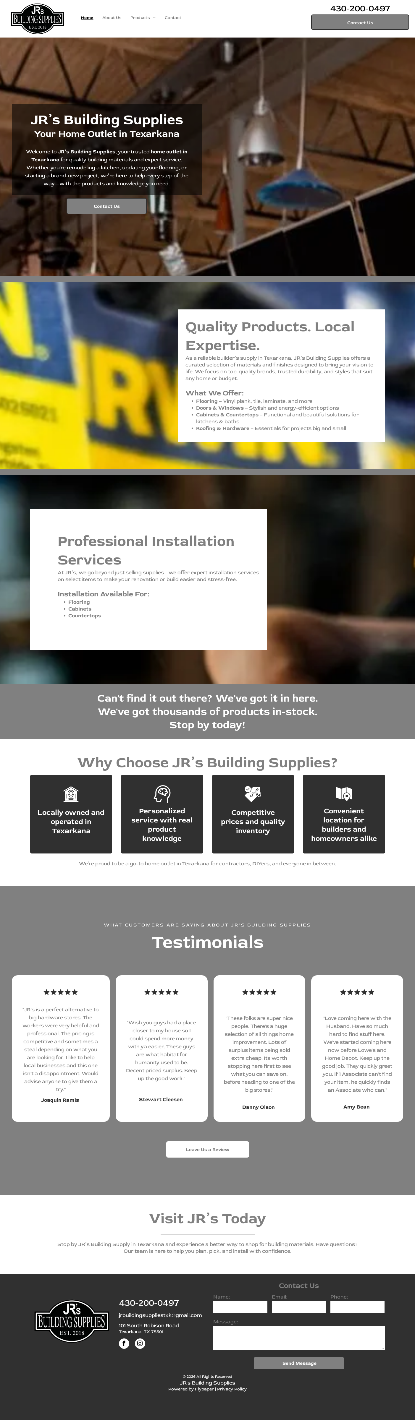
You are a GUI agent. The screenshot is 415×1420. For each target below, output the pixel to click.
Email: (279, 1297)
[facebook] (124, 1344)
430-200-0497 (360, 8)
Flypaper (204, 1389)
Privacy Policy (232, 1389)
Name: (221, 1297)
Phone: (339, 1297)
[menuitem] (87, 17)
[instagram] (140, 1344)
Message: (225, 1321)
